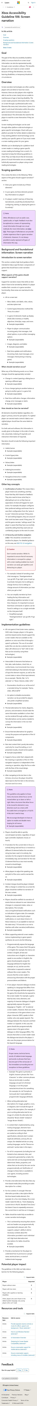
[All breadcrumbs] (3, 7)
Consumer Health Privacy (9, 1400)
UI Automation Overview (18, 1338)
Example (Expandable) (14, 740)
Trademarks (5, 1403)
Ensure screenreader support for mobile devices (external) (20, 1348)
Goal (4, 35)
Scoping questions (8, 40)
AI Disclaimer (5, 1395)
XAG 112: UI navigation (24, 543)
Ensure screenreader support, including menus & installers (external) (22, 1354)
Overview (6, 37)
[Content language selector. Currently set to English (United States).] (11, 1385)
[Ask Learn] (30, 7)
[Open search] (28, 2)
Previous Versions (17, 1395)
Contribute (5, 1397)
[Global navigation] (2, 2)
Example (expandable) (16, 324)
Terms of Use (25, 1400)
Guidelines (10, 7)
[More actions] (33, 7)
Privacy (12, 1397)
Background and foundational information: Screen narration (18, 43)
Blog (26, 1395)
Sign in (33, 2)
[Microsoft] (18, 2)
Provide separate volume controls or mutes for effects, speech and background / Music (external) (22, 1326)
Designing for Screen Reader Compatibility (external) (19, 1342)
